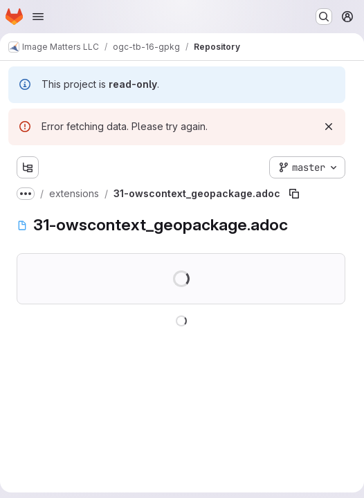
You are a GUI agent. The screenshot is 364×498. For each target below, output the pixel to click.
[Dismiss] (328, 126)
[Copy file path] (294, 194)
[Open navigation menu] (38, 17)
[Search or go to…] (324, 16)
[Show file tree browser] (28, 167)
